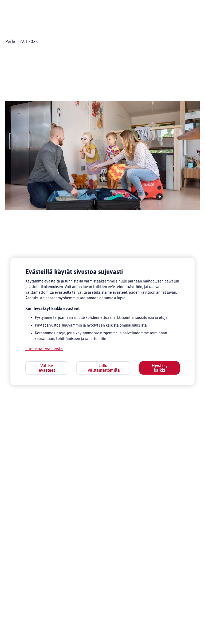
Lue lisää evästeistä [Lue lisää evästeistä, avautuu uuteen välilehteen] (44, 348)
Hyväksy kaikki (160, 368)
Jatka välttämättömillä (104, 368)
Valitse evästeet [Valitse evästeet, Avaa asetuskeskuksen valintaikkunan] (47, 368)
